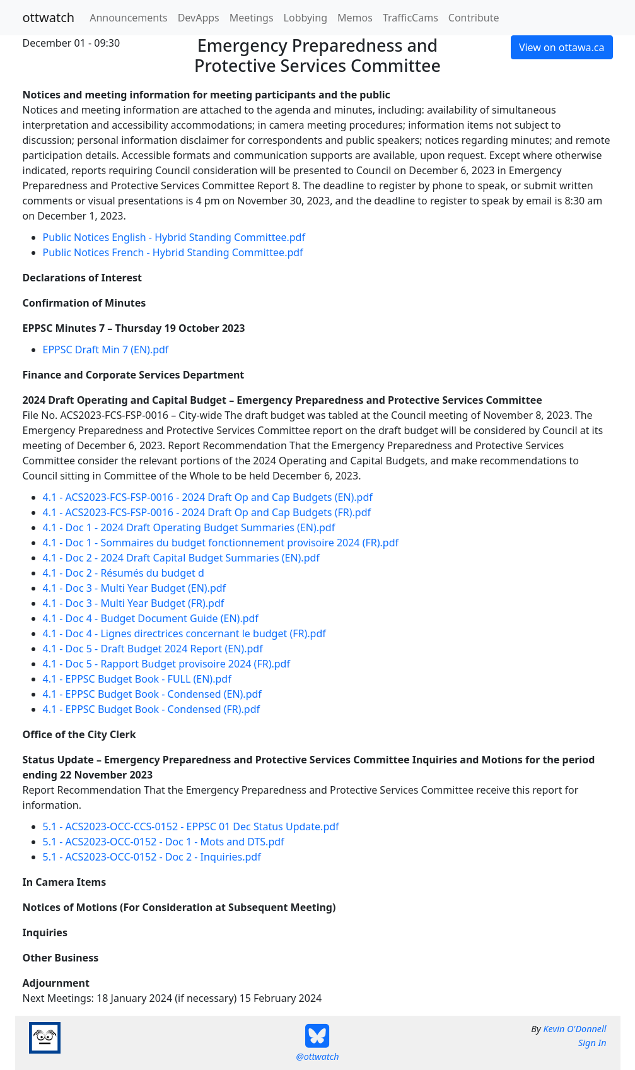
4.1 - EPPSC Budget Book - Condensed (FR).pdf (151, 709)
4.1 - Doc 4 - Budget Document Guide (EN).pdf (151, 618)
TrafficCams (410, 18)
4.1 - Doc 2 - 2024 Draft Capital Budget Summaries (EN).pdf (181, 558)
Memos (355, 18)
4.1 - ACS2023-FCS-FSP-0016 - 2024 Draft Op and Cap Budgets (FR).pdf (207, 512)
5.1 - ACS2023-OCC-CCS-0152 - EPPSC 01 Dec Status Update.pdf (191, 826)
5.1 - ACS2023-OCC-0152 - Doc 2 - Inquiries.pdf (152, 857)
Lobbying (305, 18)
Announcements (128, 18)
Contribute (473, 18)
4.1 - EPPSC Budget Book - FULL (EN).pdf (137, 679)
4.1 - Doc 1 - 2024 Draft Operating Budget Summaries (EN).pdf (189, 527)
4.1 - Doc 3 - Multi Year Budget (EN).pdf (134, 588)
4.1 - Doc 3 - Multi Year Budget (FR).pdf (133, 603)
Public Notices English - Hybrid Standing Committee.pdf (174, 237)
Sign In (592, 1043)
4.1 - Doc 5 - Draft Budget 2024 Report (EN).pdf (153, 649)
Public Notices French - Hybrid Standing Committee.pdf (173, 252)
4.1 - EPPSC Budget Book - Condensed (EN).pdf (152, 694)
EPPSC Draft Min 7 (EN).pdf (106, 349)
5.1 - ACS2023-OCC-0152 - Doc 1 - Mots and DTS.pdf (163, 842)
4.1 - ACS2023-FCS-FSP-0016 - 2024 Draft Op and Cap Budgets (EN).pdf (208, 497)
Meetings (252, 18)
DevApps (198, 18)
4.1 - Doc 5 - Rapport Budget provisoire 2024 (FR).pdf (166, 664)
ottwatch (49, 17)
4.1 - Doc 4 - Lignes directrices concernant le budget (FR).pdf (184, 633)
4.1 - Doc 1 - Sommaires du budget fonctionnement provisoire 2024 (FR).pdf (221, 543)
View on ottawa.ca (562, 47)
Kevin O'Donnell (574, 1029)
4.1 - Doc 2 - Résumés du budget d (123, 573)
